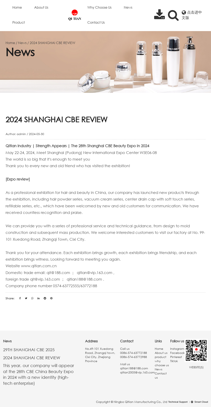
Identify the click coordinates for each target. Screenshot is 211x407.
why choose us (99, 7)
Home (17, 7)
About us (41, 7)
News (128, 7)
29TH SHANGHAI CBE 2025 (29, 349)
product (18, 22)
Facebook (177, 353)
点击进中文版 (192, 15)
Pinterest (176, 357)
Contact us (96, 22)
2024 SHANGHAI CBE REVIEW (31, 357)
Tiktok (174, 361)
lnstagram (177, 348)
